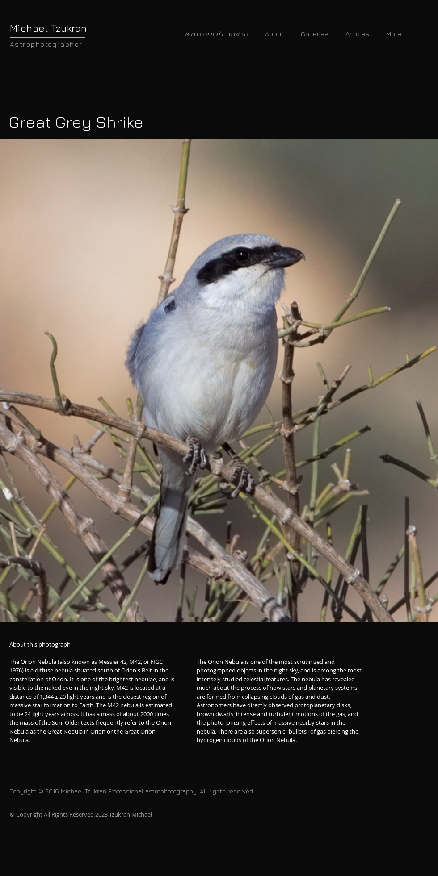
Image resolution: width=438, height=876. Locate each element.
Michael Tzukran (48, 28)
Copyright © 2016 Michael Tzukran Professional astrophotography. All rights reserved (131, 791)
